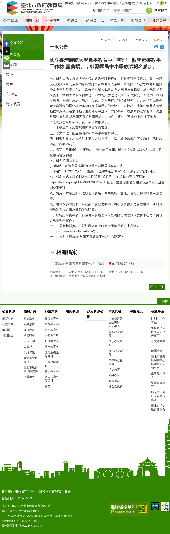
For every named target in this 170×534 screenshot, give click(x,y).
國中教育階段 (116, 352)
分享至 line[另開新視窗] (6, 58)
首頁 (107, 40)
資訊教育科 (52, 371)
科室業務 (53, 20)
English (89, 3)
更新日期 (8, 498)
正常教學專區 (158, 375)
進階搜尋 (160, 10)
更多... (49, 386)
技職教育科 (52, 318)
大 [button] (166, 3)
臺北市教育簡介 (31, 359)
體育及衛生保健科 (52, 354)
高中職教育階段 (116, 362)
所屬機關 (156, 350)
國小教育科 (52, 329)
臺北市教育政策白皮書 (31, 369)
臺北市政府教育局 (35, 8)
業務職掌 (29, 335)
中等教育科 (52, 324)
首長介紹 (29, 341)
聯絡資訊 (74, 20)
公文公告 (17, 42)
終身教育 (13, 104)
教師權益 (114, 380)
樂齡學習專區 (158, 384)
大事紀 (28, 346)
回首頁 (79, 3)
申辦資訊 (112, 3)
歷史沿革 (29, 318)
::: (3, 32)
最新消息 (7, 318)
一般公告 (13, 55)
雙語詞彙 (137, 3)
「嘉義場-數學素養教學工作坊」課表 (78, 263)
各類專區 (159, 20)
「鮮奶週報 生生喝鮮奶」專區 (116, 322)
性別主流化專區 (158, 320)
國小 (9, 74)
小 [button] (157, 3)
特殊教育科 (52, 341)
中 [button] (162, 3)
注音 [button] (162, 46)
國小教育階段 (116, 343)
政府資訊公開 (96, 20)
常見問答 (125, 3)
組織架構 (29, 324)
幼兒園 (11, 65)
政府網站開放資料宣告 (18, 491)
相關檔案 (66, 252)
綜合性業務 (116, 386)
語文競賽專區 (158, 343)
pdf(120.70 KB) (123, 263)
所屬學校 (29, 376)
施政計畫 (29, 329)
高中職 (11, 94)
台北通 (148, 3)
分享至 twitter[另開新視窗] (6, 51)
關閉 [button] (165, 301)
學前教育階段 (116, 333)
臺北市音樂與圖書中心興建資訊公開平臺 (158, 362)
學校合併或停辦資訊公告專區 (158, 331)
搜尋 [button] (149, 11)
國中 (9, 84)
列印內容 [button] (156, 46)
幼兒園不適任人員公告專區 (158, 396)
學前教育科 (52, 335)
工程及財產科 (52, 363)
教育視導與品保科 (52, 378)
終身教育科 (52, 346)
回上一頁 (156, 287)
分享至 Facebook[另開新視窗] (6, 43)
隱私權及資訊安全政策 (55, 491)
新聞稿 (6, 329)
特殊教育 (114, 369)
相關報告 (7, 335)
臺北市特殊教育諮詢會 (158, 407)
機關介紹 (32, 20)
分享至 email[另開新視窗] (6, 65)
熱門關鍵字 (101, 10)
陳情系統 (100, 3)
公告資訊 (10, 20)
